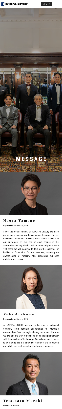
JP (44, 4)
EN (49, 4)
